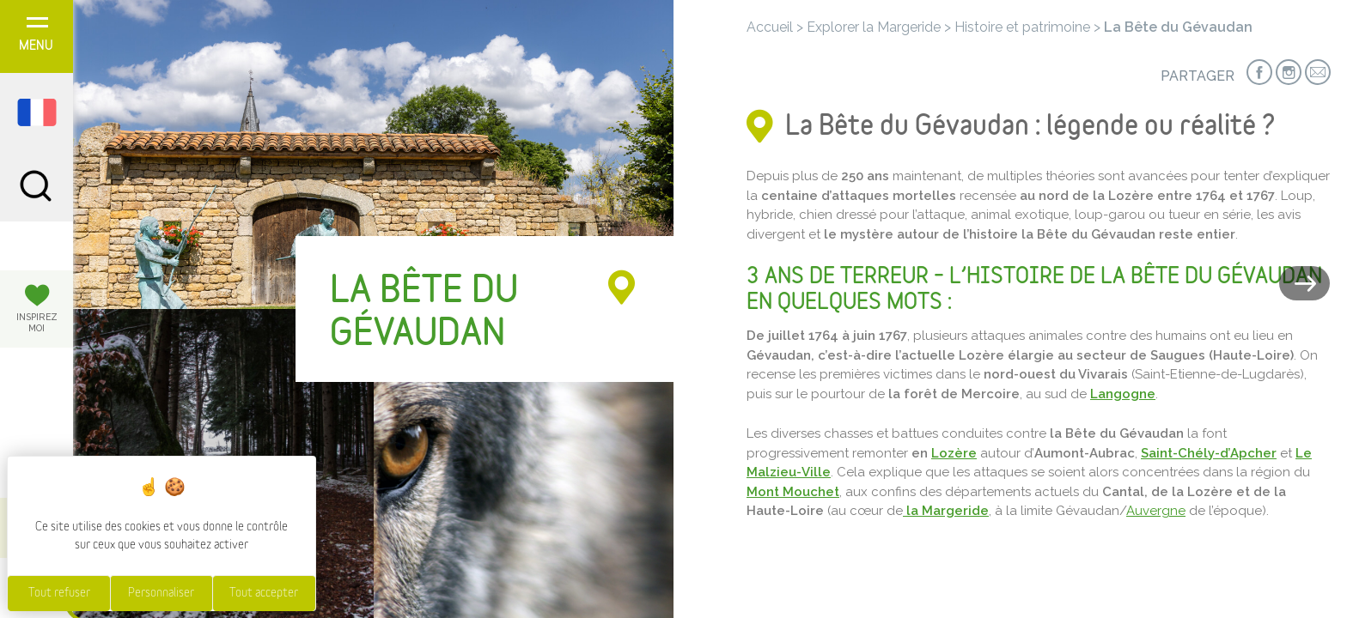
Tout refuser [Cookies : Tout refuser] (59, 593)
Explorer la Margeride (874, 27)
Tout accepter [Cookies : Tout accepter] (263, 593)
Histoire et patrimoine (1022, 27)
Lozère (954, 453)
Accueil (770, 27)
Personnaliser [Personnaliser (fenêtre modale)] (161, 593)
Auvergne (1155, 510)
